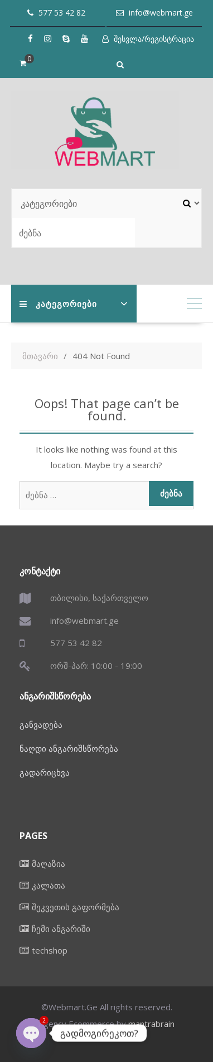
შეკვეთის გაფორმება (75, 906)
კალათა (48, 885)
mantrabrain (151, 1023)
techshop (49, 950)
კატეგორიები (58, 303)
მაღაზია (48, 863)
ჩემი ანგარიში (61, 928)
